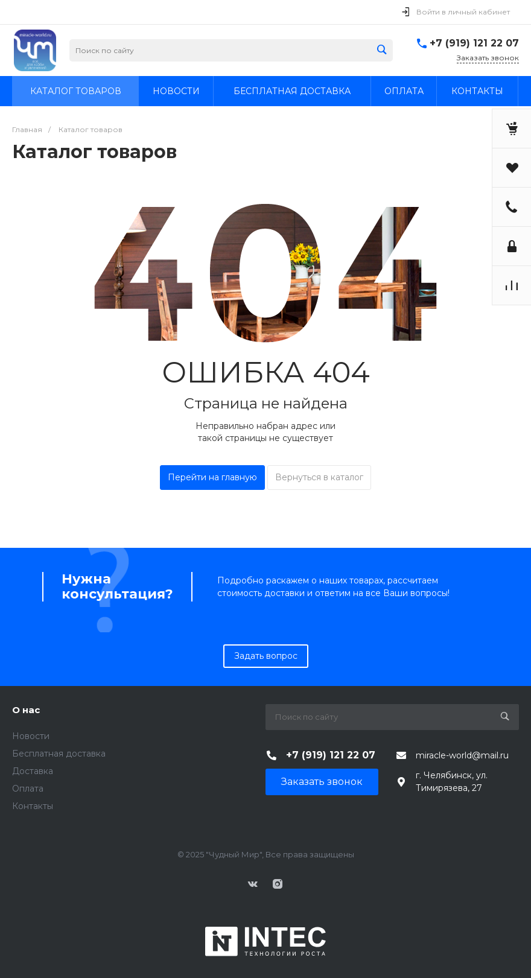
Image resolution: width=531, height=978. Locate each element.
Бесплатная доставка (59, 753)
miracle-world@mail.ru (462, 755)
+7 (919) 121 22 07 (474, 43)
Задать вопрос (265, 655)
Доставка (32, 771)
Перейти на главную (212, 477)
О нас (26, 710)
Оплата (27, 788)
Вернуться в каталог (319, 477)
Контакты (32, 806)
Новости (30, 736)
